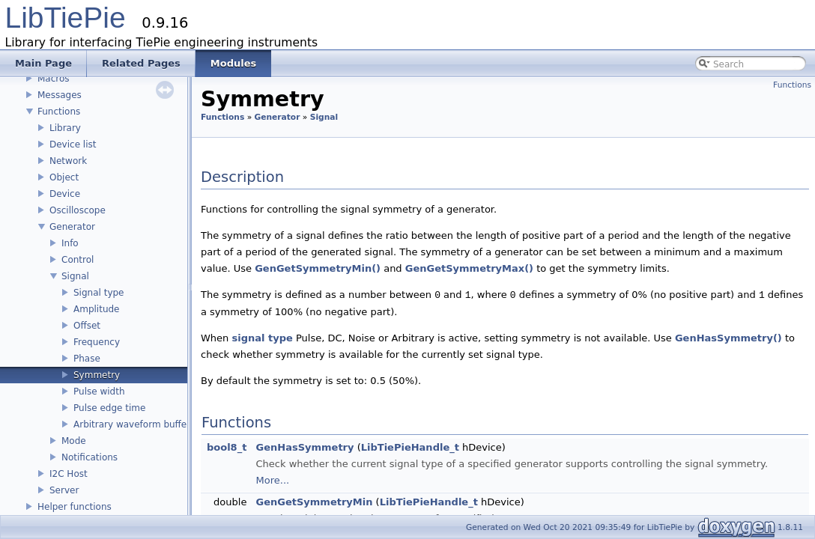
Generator (72, 227)
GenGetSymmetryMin (314, 502)
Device (64, 194)
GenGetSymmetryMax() (469, 268)
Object (64, 177)
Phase (86, 358)
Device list (72, 144)
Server (64, 490)
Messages (59, 95)
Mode (73, 441)
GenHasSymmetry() (728, 338)
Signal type (98, 292)
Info (70, 243)
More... (273, 480)
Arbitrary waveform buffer (131, 424)
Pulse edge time (109, 408)
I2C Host (68, 474)
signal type (261, 338)
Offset (86, 325)
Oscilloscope (77, 210)
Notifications (89, 457)
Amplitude (96, 309)
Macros (53, 78)
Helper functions (74, 507)
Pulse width (99, 391)
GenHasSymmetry (305, 447)
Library (65, 128)
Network (68, 161)
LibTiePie (65, 17)
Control (77, 260)
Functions (58, 111)
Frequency (96, 342)
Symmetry (96, 375)
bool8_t (226, 447)
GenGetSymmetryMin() (318, 268)
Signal (75, 276)
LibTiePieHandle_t (410, 447)
